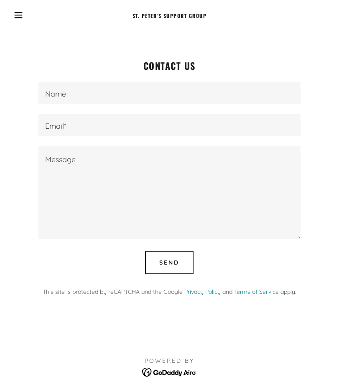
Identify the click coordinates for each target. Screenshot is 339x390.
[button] (17, 15)
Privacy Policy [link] (202, 292)
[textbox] (169, 93)
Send (169, 262)
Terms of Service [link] (256, 292)
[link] (169, 15)
